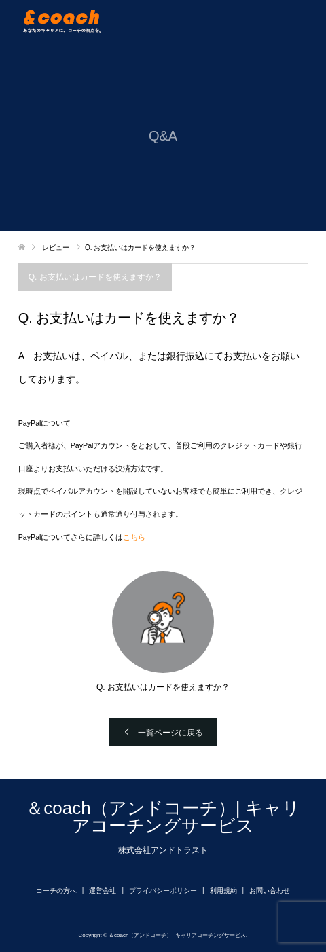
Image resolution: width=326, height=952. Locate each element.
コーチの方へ (56, 890)
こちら (134, 537)
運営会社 (102, 890)
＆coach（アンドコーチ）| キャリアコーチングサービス (163, 817)
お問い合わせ (269, 890)
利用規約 (223, 890)
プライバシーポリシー (163, 890)
